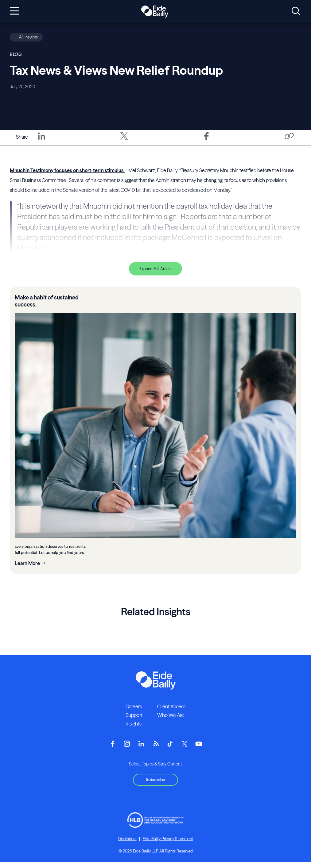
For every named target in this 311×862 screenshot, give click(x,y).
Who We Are (170, 715)
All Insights (28, 36)
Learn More (27, 563)
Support (134, 715)
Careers (134, 706)
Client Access (171, 706)
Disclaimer (127, 838)
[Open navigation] (14, 11)
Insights (134, 724)
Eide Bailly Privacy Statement (168, 838)
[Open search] (295, 11)
